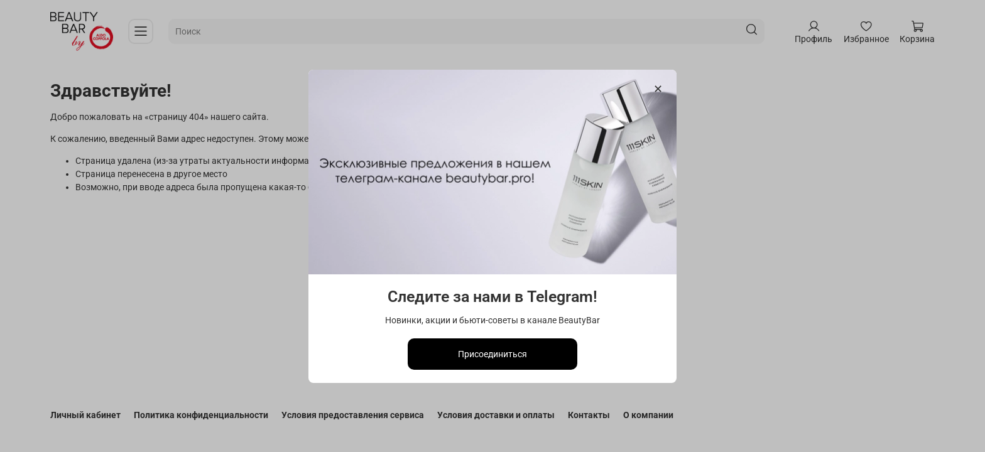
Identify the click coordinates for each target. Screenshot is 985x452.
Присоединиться (492, 353)
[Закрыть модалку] (658, 89)
